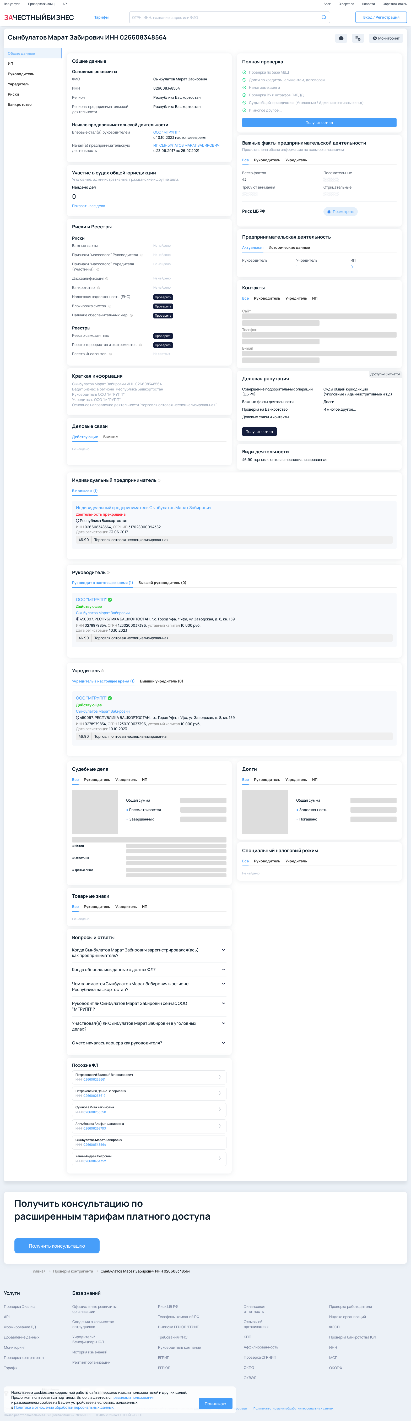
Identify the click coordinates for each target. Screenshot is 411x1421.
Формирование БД (20, 1326)
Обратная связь (395, 4)
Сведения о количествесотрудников (93, 1324)
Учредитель (18, 83)
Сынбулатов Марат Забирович (103, 612)
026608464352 (94, 1161)
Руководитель (21, 73)
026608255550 (94, 1112)
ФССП (334, 1326)
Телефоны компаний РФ (178, 1316)
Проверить (163, 297)
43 (244, 179)
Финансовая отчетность (254, 1309)
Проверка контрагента (24, 1357)
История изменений (89, 1352)
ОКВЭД (250, 1377)
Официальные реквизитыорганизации (94, 1309)
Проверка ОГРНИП (260, 1357)
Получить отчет (319, 122)
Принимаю (215, 1404)
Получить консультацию (57, 1246)
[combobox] (229, 17)
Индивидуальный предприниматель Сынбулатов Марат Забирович (143, 507)
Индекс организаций (347, 1316)
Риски (13, 94)
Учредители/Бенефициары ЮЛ (88, 1339)
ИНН (333, 1347)
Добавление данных (22, 1337)
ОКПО (249, 1367)
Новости (368, 4)
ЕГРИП (164, 1357)
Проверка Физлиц (41, 4)
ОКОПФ (335, 1367)
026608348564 (94, 1144)
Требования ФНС (172, 1337)
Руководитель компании (179, 1347)
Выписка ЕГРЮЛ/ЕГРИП (178, 1326)
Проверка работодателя (350, 1306)
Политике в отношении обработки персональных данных (64, 1407)
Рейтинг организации (91, 1362)
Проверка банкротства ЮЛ (352, 1337)
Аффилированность (261, 1347)
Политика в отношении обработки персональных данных (293, 1408)
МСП (333, 1357)
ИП (10, 63)
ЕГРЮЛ (164, 1367)
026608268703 (94, 1128)
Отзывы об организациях (256, 1324)
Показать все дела (88, 205)
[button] (381, 17)
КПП (247, 1336)
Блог (327, 4)
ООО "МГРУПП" (92, 599)
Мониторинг (14, 1347)
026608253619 (94, 1095)
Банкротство (20, 104)
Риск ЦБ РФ (168, 1306)
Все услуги (12, 4)
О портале (347, 4)
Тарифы (10, 1367)
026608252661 (94, 1079)
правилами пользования (132, 1397)
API (65, 4)
